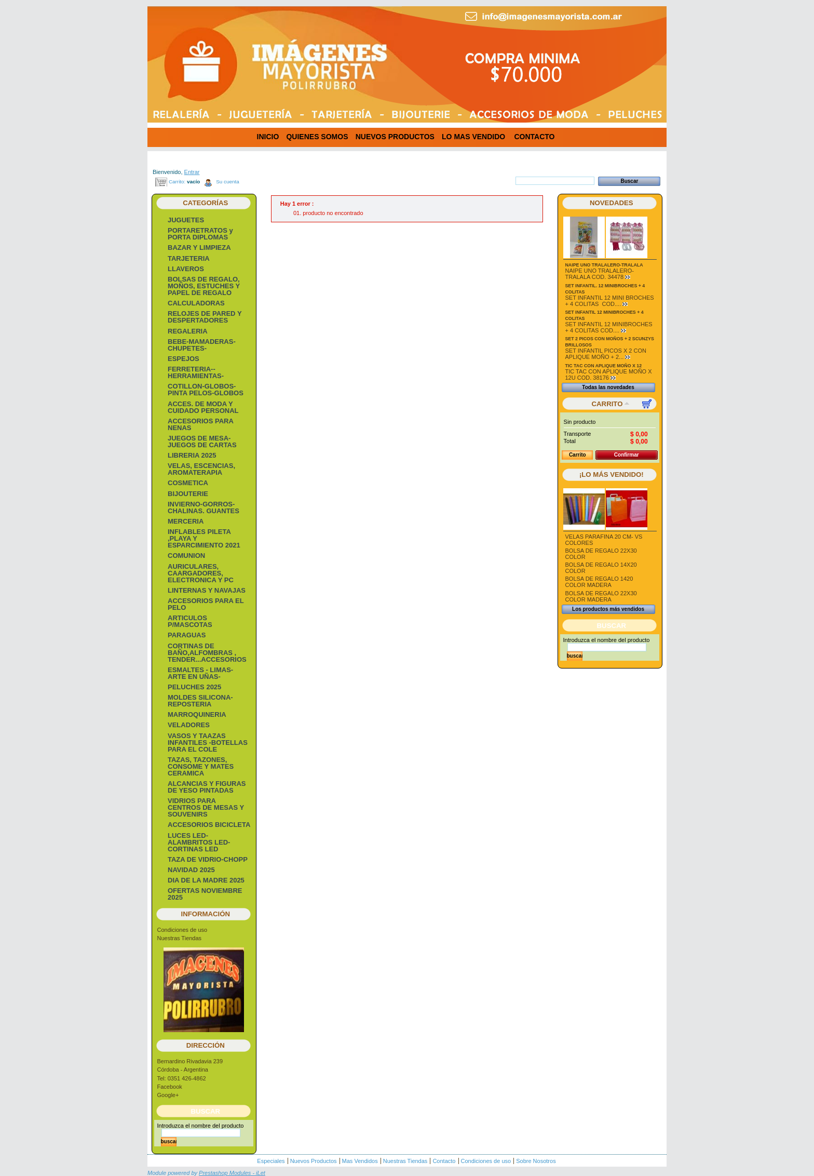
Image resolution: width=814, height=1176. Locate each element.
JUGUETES (186, 220)
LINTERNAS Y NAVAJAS (207, 590)
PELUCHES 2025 (194, 687)
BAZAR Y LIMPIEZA (199, 247)
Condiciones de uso (182, 930)
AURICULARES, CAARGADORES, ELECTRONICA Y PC (201, 573)
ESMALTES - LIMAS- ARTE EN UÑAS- (200, 673)
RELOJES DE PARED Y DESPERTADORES (204, 317)
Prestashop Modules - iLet (232, 1173)
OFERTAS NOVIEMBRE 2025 (205, 894)
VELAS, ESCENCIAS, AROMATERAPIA (201, 469)
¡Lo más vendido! (611, 474)
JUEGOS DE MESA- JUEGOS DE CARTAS (202, 441)
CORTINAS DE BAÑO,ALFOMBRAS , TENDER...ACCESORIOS (207, 652)
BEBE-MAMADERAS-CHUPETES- (202, 345)
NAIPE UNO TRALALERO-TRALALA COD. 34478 (599, 274)
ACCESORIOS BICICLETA (209, 824)
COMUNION (186, 555)
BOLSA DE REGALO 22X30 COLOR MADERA (601, 596)
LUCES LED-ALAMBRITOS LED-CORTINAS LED (199, 842)
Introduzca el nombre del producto (200, 1125)
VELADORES (189, 725)
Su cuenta (227, 181)
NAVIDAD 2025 (191, 870)
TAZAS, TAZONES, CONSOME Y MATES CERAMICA (201, 766)
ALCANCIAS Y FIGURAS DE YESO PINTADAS (207, 787)
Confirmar (626, 455)
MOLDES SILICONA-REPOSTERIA (200, 700)
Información (205, 914)
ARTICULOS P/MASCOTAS (190, 621)
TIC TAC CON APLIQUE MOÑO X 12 (603, 365)
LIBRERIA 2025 (192, 455)
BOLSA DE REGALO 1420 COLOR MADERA (599, 582)
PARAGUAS (187, 635)
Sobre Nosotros (535, 1161)
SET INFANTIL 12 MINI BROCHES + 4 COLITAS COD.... (609, 301)
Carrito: (177, 181)
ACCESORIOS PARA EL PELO (205, 604)
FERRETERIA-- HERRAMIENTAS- (196, 372)
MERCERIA (186, 521)
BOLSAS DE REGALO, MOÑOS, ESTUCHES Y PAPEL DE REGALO (204, 286)
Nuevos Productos (313, 1161)
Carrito (607, 404)
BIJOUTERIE (188, 494)
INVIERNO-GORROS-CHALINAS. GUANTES (203, 507)
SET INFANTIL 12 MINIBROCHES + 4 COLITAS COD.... (609, 327)
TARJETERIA (189, 258)
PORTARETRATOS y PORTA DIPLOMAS (200, 233)
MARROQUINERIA (197, 714)
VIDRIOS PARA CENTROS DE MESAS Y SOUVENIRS (206, 807)
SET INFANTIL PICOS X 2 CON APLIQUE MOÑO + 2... (605, 354)
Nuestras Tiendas (179, 938)
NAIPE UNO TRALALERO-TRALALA (604, 265)
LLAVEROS (186, 269)
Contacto (443, 1161)
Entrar (192, 172)
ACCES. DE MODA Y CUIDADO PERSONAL (203, 407)
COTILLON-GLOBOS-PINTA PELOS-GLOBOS (205, 389)
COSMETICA (188, 483)
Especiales (270, 1161)
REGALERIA (188, 331)
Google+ (168, 1095)
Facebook (169, 1087)
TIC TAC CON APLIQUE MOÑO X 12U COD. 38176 (608, 374)
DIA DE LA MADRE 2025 (206, 880)
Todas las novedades (608, 387)
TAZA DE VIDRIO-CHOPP (208, 859)
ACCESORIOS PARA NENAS (200, 424)
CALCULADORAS (196, 303)
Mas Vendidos (360, 1161)
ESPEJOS (183, 359)
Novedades (611, 203)
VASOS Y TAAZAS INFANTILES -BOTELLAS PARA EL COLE (208, 742)
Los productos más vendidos (608, 609)
